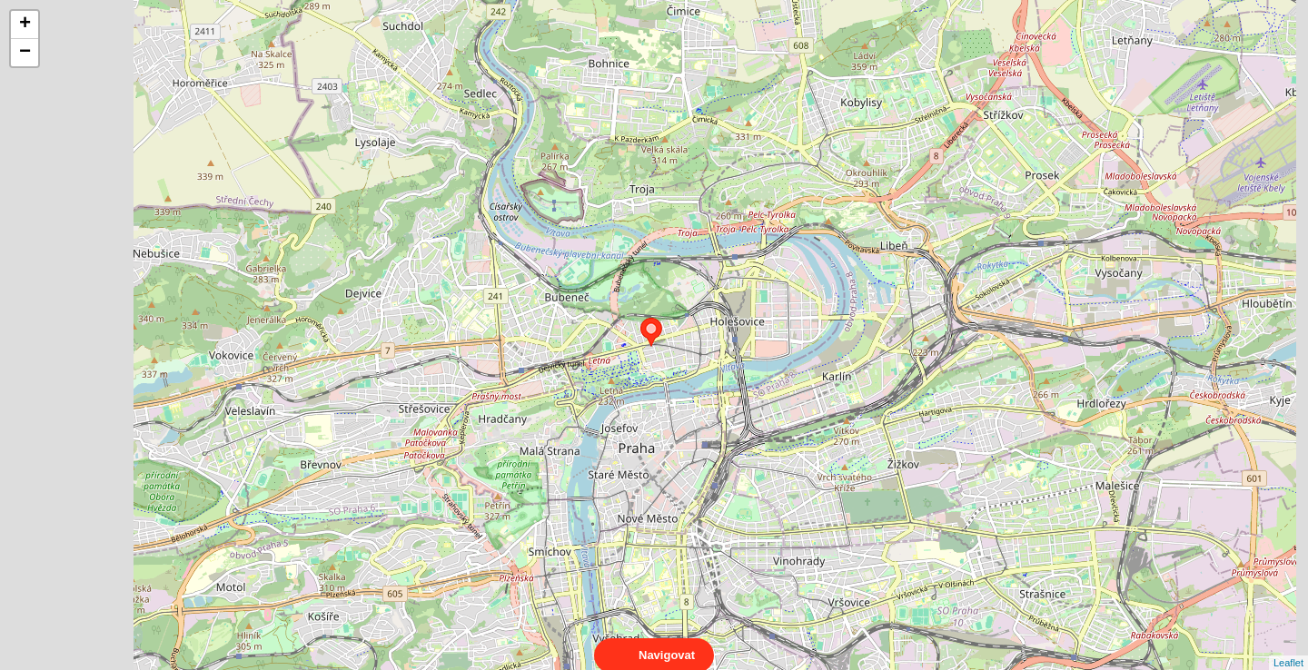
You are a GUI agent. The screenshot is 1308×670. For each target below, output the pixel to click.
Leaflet (1288, 646)
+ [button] (25, 24)
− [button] (25, 52)
